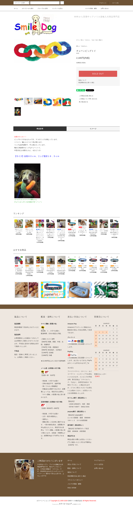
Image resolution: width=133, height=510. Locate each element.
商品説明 (40, 129)
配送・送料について (74, 468)
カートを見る (98, 464)
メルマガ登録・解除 (89, 8)
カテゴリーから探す (26, 8)
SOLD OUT (98, 74)
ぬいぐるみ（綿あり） (97, 40)
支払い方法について (74, 464)
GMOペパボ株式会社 (75, 501)
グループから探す (41, 8)
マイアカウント (99, 460)
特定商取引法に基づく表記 (86, 82)
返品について (82, 80)
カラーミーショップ (43, 501)
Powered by (66, 504)
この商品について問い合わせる (86, 99)
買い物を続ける (82, 102)
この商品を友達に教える (84, 96)
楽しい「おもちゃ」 (86, 40)
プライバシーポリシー (75, 480)
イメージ (93, 129)
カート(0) (114, 3)
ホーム (16, 8)
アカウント (101, 3)
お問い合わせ (103, 8)
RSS (69, 488)
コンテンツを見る (56, 8)
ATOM (74, 488)
